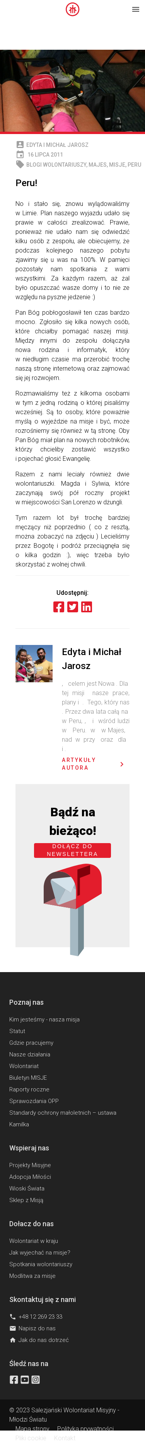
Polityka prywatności (85, 1429)
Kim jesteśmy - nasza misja (44, 1019)
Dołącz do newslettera (72, 850)
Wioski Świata (26, 1188)
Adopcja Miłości (30, 1176)
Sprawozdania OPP (34, 1101)
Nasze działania (29, 1054)
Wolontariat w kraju (33, 1240)
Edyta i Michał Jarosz (57, 145)
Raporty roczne (29, 1089)
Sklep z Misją (26, 1200)
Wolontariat (24, 1066)
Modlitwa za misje (32, 1275)
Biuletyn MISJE (28, 1077)
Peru (134, 165)
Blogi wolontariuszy (56, 165)
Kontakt (64, 1438)
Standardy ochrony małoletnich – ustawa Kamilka (62, 1118)
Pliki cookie (30, 1438)
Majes (98, 165)
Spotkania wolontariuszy (40, 1264)
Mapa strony (32, 1429)
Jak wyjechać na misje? (39, 1252)
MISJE (117, 165)
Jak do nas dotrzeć (39, 1340)
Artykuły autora (94, 764)
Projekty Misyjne (30, 1165)
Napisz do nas (32, 1328)
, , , (78, 164)
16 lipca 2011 (39, 154)
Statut (17, 1031)
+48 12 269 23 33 (35, 1316)
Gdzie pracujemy (31, 1042)
